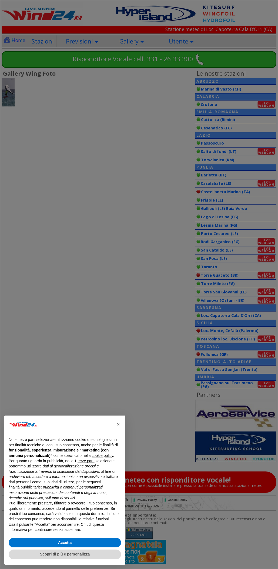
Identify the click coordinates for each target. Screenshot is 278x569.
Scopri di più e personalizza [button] (65, 554)
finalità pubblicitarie (25, 487)
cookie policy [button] (102, 455)
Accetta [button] (65, 542)
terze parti (86, 461)
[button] (118, 424)
